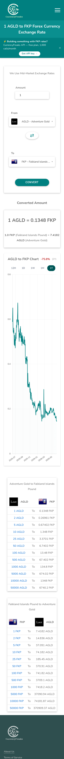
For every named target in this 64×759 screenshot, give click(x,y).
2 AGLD (19, 518)
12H (13, 268)
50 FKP (16, 666)
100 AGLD (18, 553)
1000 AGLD (18, 567)
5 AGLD (19, 525)
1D (23, 268)
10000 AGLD (19, 581)
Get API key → (30, 53)
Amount (21, 88)
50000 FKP (17, 708)
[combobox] (32, 121)
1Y (51, 268)
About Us (9, 751)
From (14, 113)
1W (33, 268)
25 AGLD (18, 539)
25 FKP (16, 659)
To (12, 153)
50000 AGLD (19, 588)
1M (42, 268)
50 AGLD (18, 546)
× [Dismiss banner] (60, 48)
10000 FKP (17, 701)
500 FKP (16, 680)
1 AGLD (19, 511)
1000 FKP (17, 687)
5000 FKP (17, 694)
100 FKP (16, 673)
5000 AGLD (18, 574)
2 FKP (16, 638)
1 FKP (16, 631)
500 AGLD (18, 560)
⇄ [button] (32, 135)
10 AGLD (18, 532)
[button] (57, 10)
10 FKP (16, 652)
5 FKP (16, 645)
